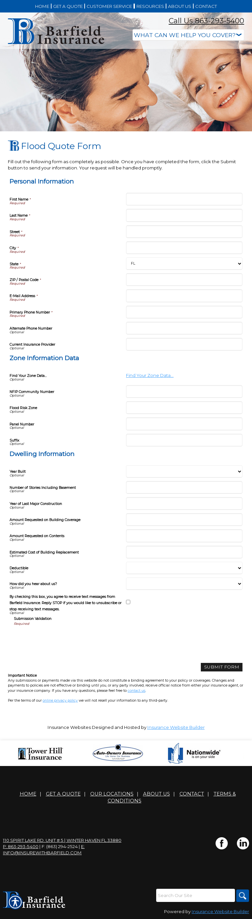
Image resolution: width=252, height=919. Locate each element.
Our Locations (112, 794)
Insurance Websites (69, 727)
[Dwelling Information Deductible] (184, 568)
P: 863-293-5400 (20, 846)
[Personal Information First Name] (184, 199)
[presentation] (64, 639)
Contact (191, 794)
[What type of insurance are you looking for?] (188, 35)
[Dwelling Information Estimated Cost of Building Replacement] (184, 552)
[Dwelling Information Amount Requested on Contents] (184, 535)
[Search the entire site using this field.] (195, 895)
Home (28, 794)
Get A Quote (63, 794)
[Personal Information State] (184, 263)
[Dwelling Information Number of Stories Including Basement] (184, 487)
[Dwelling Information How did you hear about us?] (184, 584)
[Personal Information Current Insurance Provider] (184, 344)
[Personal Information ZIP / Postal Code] (184, 279)
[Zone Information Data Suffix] (184, 440)
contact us (136, 690)
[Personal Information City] (184, 247)
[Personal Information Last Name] (184, 215)
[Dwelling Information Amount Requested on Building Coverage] (184, 519)
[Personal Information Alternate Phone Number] (184, 328)
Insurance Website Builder (176, 727)
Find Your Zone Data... (150, 375)
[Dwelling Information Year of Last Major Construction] (184, 503)
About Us (156, 794)
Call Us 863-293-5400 (206, 20)
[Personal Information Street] (184, 231)
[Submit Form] (223, 667)
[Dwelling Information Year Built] (184, 471)
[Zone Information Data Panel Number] (184, 423)
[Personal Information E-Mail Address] (184, 295)
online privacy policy (60, 700)
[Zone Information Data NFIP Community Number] (184, 391)
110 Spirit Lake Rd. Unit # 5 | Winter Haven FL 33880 (62, 840)
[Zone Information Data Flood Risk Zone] (184, 407)
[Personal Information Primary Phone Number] (184, 312)
